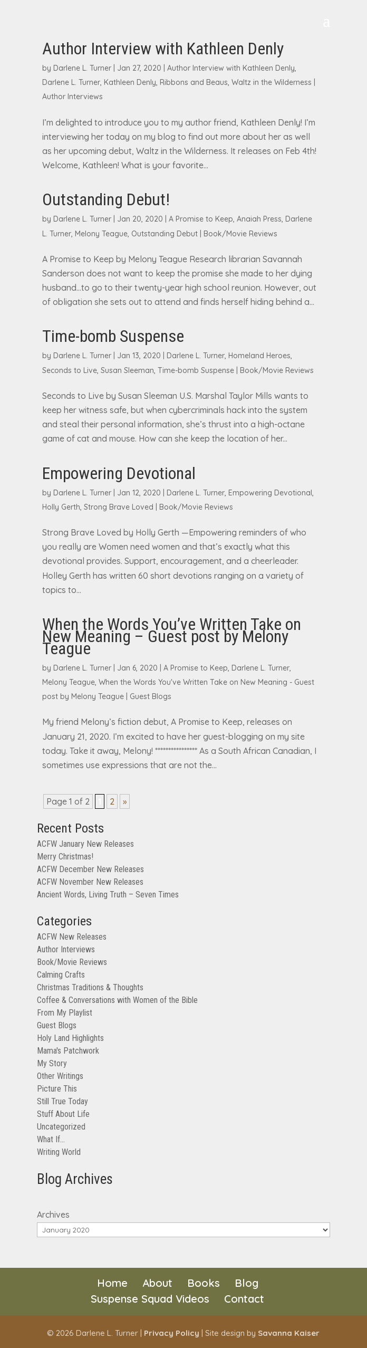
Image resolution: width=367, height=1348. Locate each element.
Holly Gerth (61, 507)
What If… (51, 1139)
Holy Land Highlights (70, 1038)
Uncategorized (61, 1127)
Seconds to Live (69, 370)
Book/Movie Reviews (240, 233)
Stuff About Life (63, 1114)
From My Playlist (64, 1013)
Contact (244, 1298)
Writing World (59, 1152)
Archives (53, 1214)
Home (112, 1282)
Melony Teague (101, 233)
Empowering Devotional (119, 473)
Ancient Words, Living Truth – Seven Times (108, 895)
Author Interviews (72, 96)
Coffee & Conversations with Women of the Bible (117, 1000)
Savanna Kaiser (289, 1333)
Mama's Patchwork (68, 1051)
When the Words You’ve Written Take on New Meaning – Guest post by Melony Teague (171, 636)
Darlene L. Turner (82, 68)
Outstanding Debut (164, 233)
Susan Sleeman (127, 370)
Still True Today (62, 1101)
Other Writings (60, 1076)
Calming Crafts (61, 975)
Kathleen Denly (130, 82)
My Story (52, 1063)
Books (203, 1282)
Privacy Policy (171, 1333)
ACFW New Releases (72, 937)
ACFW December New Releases (90, 869)
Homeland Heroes (259, 355)
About (157, 1282)
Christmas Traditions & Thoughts (90, 987)
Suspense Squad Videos (150, 1298)
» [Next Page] (125, 801)
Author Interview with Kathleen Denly (163, 49)
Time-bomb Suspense (113, 336)
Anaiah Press (259, 219)
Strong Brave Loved (118, 507)
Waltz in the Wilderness (271, 82)
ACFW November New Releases (90, 882)
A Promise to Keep (201, 219)
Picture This (57, 1089)
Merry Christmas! (65, 857)
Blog (246, 1282)
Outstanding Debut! (106, 199)
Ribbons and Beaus (194, 82)
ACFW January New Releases (85, 844)
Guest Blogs (150, 696)
